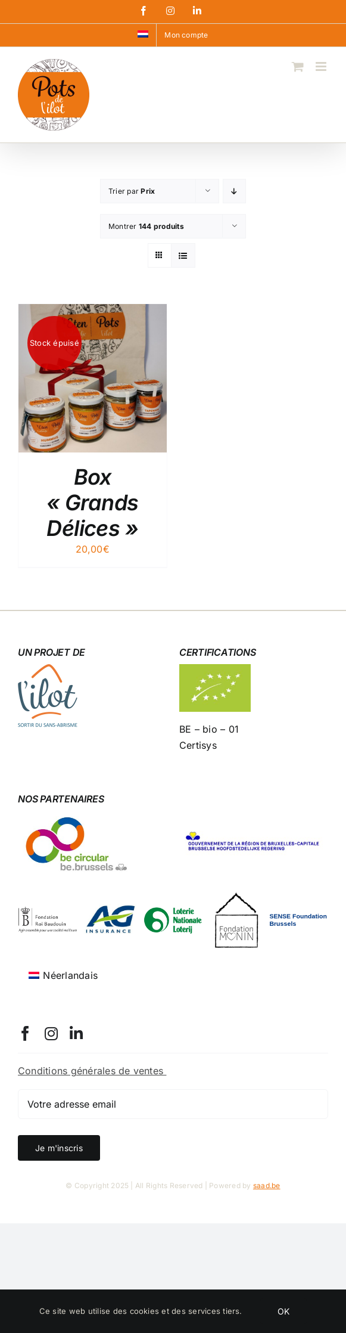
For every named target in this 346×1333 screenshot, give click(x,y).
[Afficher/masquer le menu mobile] (322, 66)
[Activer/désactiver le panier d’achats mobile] (298, 66)
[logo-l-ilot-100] (47, 669)
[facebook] (25, 1033)
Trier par (131, 191)
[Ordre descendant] (234, 191)
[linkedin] (76, 1033)
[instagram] (51, 1033)
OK (283, 1311)
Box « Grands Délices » (92, 502)
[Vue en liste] (183, 255)
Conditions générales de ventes (92, 1071)
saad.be (266, 1185)
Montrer (146, 226)
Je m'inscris (59, 1148)
